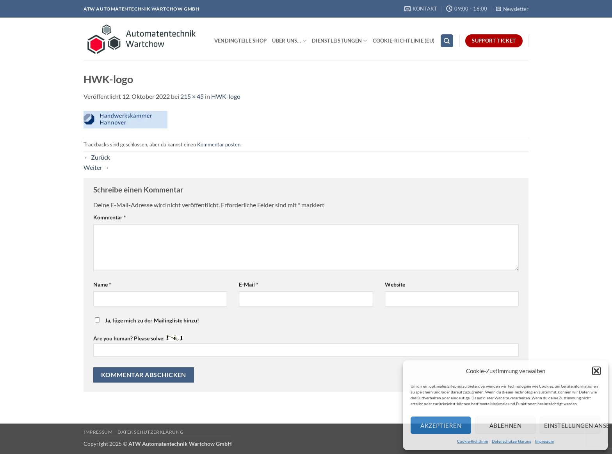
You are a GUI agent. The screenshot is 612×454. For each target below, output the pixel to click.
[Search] (447, 40)
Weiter (97, 167)
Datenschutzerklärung (511, 441)
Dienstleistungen (339, 41)
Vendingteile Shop (240, 40)
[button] (596, 371)
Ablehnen (505, 425)
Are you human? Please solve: (306, 345)
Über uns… (289, 41)
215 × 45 (192, 96)
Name (102, 284)
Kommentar (109, 217)
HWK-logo (225, 96)
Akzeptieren (440, 425)
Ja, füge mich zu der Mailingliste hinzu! (147, 320)
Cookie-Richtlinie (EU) (404, 40)
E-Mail (248, 284)
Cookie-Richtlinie (472, 441)
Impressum (544, 441)
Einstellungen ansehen (572, 425)
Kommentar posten (218, 144)
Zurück (97, 157)
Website (395, 284)
